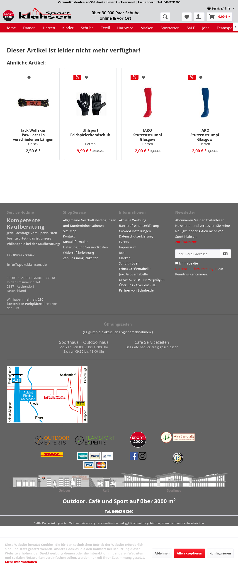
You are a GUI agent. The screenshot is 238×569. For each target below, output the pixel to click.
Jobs (122, 252)
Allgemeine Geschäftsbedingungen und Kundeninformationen (89, 223)
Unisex (33, 144)
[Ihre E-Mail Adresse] (197, 253)
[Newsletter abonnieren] (225, 253)
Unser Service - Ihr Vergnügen (142, 279)
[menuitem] (187, 16)
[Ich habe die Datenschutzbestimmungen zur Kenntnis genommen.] (176, 263)
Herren (90, 144)
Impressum (127, 247)
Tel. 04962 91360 (119, 511)
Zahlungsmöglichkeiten (80, 258)
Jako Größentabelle (133, 274)
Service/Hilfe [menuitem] (219, 8)
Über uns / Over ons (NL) (137, 285)
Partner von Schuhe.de (136, 290)
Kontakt (69, 236)
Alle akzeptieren (189, 553)
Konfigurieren (220, 553)
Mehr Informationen (21, 562)
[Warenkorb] (220, 16)
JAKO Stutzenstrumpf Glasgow (147, 135)
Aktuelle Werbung (132, 220)
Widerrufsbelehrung (78, 252)
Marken (125, 258)
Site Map (69, 231)
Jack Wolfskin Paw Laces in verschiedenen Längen (33, 135)
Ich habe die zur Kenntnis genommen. (199, 268)
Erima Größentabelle (135, 269)
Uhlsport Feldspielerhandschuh (90, 132)
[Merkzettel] (187, 16)
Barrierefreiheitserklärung (139, 225)
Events (124, 242)
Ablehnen (162, 553)
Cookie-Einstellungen (135, 231)
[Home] (10, 28)
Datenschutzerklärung (136, 236)
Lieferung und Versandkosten (85, 247)
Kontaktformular (75, 242)
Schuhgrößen (129, 263)
